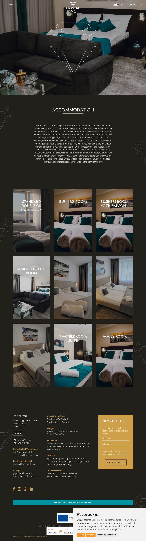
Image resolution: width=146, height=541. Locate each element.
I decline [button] (90, 534)
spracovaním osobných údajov (114, 454)
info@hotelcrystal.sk (22, 452)
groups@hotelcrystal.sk (24, 464)
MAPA (18, 433)
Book (132, 4)
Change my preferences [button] (106, 534)
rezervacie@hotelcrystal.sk (25, 455)
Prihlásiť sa (115, 462)
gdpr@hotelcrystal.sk (23, 473)
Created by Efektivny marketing (37, 536)
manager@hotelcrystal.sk (25, 476)
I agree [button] (81, 534)
